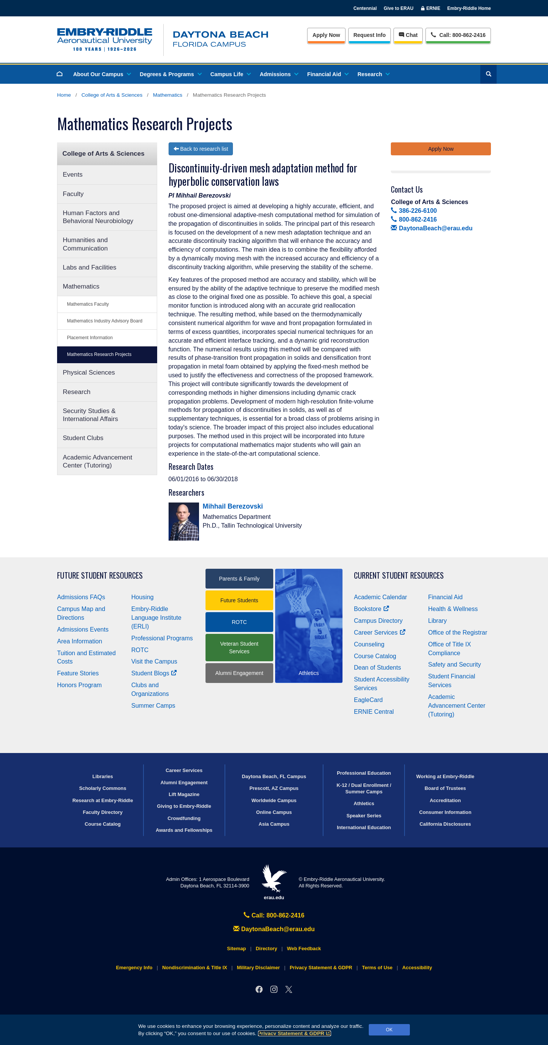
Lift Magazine (184, 794)
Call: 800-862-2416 (274, 915)
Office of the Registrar (457, 632)
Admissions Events (82, 629)
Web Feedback (304, 948)
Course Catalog (375, 656)
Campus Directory (378, 620)
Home (64, 95)
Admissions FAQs (81, 597)
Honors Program (79, 685)
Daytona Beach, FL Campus (274, 776)
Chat (408, 35)
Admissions (279, 74)
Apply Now (326, 35)
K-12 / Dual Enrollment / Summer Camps (363, 788)
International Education (364, 827)
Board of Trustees (445, 788)
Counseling (369, 644)
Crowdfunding (184, 818)
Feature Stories (78, 673)
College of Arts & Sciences (111, 95)
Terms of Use (377, 967)
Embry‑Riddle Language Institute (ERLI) (156, 618)
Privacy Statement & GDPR (294, 1033)
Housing (142, 597)
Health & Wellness (453, 609)
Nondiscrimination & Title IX (194, 967)
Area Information (79, 641)
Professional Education (364, 773)
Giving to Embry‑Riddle (184, 806)
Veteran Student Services (239, 647)
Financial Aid (327, 74)
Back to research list (201, 149)
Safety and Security (454, 664)
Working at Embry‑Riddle (445, 776)
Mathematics (167, 95)
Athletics (364, 803)
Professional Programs (162, 638)
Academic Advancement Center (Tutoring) (97, 461)
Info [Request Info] (370, 35)
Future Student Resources (100, 575)
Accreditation (445, 800)
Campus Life (230, 74)
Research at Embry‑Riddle (102, 800)
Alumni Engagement (239, 673)
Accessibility (417, 967)
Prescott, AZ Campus (274, 788)
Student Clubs (83, 438)
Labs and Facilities (89, 267)
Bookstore (371, 609)
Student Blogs (154, 673)
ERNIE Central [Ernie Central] (374, 711)
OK (389, 1029)
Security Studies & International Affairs (90, 415)
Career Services (380, 632)
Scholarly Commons (102, 788)
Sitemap (236, 948)
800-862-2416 (413, 219)
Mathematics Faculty (88, 304)
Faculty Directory (103, 812)
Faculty (73, 194)
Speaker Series (363, 815)
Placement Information (90, 337)
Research (373, 74)
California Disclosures (445, 824)
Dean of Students (377, 667)
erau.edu (274, 882)
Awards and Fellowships (184, 830)
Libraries (102, 776)
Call (458, 34)
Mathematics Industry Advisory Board (104, 321)
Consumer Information (445, 812)
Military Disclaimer (258, 967)
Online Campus (274, 812)
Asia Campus (273, 824)
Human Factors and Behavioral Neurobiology (98, 217)
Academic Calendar (380, 597)
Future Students (239, 600)
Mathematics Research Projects (99, 354)
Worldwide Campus (274, 800)
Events (73, 174)
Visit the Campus (154, 661)
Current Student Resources (399, 575)
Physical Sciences (89, 372)
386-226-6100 (413, 210)
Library (437, 620)
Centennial (365, 8)
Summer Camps (153, 705)
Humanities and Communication (85, 244)
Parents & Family (239, 579)
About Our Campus (101, 74)
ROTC (139, 650)
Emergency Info (134, 967)
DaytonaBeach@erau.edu (431, 228)
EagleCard (368, 700)
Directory (266, 948)
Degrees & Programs (170, 74)
